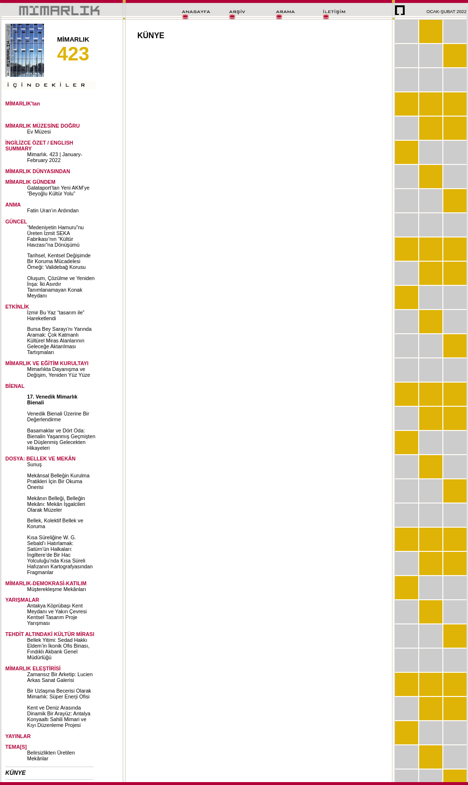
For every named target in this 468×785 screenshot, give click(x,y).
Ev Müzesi (39, 131)
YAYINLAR (18, 736)
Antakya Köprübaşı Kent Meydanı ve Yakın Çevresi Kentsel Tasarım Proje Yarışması (57, 614)
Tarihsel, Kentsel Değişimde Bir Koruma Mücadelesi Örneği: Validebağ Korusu (59, 261)
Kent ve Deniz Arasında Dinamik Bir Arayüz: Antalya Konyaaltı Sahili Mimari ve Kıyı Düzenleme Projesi (58, 716)
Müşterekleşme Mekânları (56, 589)
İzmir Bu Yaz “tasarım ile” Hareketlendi (56, 315)
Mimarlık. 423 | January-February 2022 (54, 157)
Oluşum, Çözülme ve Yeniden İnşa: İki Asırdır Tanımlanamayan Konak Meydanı (61, 286)
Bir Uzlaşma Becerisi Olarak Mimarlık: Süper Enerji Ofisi (59, 693)
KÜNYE (15, 773)
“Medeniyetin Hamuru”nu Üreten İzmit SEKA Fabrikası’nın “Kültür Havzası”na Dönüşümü (55, 236)
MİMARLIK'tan (22, 103)
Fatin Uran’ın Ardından (53, 210)
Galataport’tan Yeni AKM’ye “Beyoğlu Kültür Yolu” (58, 190)
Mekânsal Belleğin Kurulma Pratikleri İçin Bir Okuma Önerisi (58, 481)
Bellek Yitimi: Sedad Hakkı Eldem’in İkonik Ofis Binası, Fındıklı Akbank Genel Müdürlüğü (58, 648)
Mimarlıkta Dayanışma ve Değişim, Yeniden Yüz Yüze (58, 372)
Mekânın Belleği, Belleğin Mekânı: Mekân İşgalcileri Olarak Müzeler (56, 504)
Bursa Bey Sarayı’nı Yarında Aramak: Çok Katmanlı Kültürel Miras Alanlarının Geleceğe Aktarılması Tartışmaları (59, 340)
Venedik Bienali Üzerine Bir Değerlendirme (58, 416)
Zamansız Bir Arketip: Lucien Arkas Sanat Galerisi (60, 677)
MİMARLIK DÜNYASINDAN (37, 171)
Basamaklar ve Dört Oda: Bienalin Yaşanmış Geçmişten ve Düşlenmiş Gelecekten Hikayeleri (61, 439)
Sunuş (34, 464)
